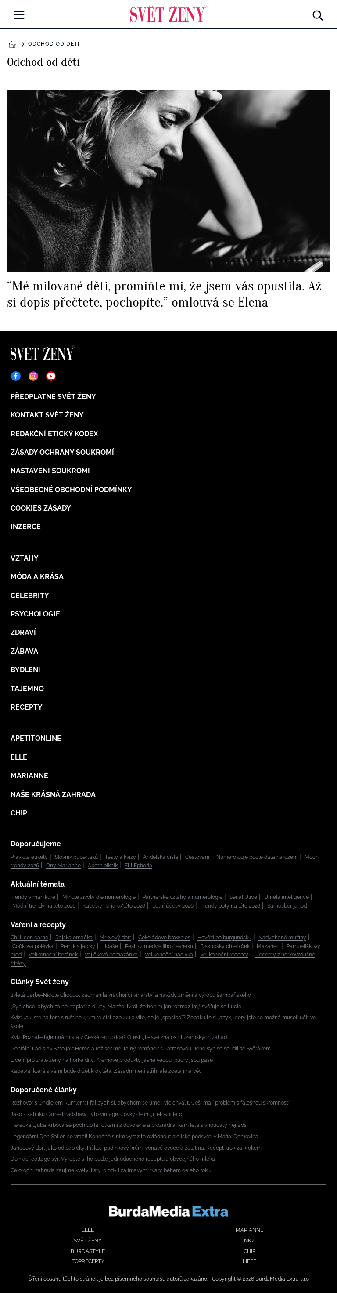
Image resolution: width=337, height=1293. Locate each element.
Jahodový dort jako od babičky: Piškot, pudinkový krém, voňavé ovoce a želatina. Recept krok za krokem (136, 1148)
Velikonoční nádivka (169, 955)
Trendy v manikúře (33, 897)
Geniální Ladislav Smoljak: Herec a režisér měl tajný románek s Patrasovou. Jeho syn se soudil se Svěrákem (141, 1049)
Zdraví (23, 632)
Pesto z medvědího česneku (159, 946)
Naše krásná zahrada (53, 794)
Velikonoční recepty (224, 955)
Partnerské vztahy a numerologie (182, 897)
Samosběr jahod (287, 906)
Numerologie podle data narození (257, 857)
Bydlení (25, 670)
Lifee (249, 1261)
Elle (19, 757)
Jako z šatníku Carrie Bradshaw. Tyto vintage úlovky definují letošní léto (96, 1114)
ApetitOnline (36, 738)
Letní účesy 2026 (173, 906)
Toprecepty (88, 1261)
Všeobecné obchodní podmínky (71, 489)
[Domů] (168, 13)
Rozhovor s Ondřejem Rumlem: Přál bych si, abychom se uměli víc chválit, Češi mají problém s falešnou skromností (150, 1103)
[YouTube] (51, 376)
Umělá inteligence (286, 897)
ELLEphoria (138, 865)
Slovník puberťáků (76, 857)
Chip (19, 813)
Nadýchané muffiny (282, 937)
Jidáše (110, 946)
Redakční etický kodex (54, 434)
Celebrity (30, 595)
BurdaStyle (88, 1251)
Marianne (29, 775)
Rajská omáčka (74, 937)
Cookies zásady (41, 508)
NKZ (249, 1241)
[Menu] (19, 15)
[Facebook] (16, 376)
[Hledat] (317, 13)
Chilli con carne (29, 937)
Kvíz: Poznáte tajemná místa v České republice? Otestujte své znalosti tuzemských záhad (119, 1037)
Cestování (197, 857)
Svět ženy (88, 1241)
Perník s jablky (78, 946)
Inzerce (26, 526)
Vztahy (25, 558)
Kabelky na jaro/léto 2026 (113, 906)
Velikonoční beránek (53, 955)
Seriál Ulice (243, 897)
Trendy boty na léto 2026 (230, 906)
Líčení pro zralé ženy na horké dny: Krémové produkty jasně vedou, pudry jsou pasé (112, 1060)
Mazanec (268, 946)
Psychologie (35, 614)
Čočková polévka (33, 946)
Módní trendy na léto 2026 (43, 906)
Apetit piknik (103, 865)
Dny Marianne (63, 865)
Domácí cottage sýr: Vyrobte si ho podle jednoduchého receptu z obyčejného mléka (113, 1159)
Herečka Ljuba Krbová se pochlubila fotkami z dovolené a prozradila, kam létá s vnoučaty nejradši (129, 1125)
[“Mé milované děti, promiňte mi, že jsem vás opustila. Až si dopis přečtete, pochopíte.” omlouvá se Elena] (168, 200)
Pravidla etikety (29, 857)
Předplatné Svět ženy (53, 396)
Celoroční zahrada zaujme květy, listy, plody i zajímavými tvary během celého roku (111, 1170)
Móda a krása (37, 576)
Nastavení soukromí (50, 471)
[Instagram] (33, 376)
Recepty (27, 707)
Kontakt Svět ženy (47, 415)
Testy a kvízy (120, 857)
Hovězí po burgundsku (224, 937)
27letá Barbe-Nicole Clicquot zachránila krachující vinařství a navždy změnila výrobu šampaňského (131, 995)
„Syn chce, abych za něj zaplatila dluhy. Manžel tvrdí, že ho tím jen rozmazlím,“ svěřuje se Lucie (126, 1006)
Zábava (24, 651)
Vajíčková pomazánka (111, 955)
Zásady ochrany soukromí (62, 452)
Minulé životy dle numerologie (99, 897)
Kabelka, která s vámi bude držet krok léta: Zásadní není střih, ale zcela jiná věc (106, 1071)
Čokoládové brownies (164, 937)
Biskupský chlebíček (225, 946)
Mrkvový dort (115, 937)
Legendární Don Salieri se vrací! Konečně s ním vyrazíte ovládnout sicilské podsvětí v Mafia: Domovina (134, 1137)
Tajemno (27, 689)
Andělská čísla (160, 857)
